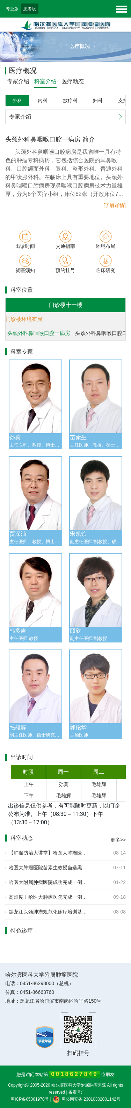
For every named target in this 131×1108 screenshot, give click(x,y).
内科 (43, 100)
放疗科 (70, 100)
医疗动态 (72, 81)
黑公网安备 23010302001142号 (87, 1099)
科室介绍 (45, 81)
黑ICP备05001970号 (29, 1099)
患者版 (29, 8)
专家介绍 (18, 81)
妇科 (98, 100)
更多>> (118, 840)
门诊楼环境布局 (24, 319)
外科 (17, 100)
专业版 (12, 8)
